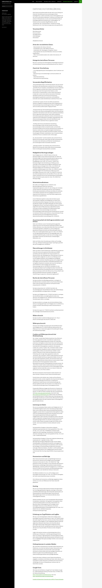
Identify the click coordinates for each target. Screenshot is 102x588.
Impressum (59, 1)
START (33, 1)
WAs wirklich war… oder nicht (50, 1)
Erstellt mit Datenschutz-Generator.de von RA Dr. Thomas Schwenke (48, 579)
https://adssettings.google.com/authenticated (43, 576)
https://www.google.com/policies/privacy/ (42, 574)
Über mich (76, 1)
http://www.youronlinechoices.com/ (41, 394)
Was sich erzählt (39, 1)
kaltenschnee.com (6, 1)
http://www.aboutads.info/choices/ (43, 393)
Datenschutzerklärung (67, 1)
